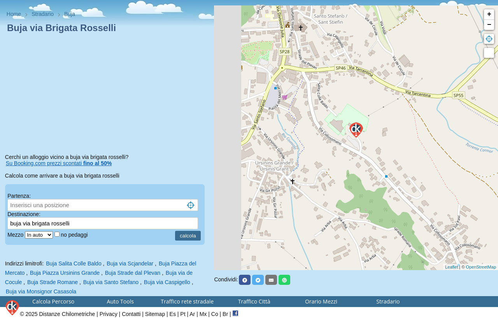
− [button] (489, 25)
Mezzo (16, 235)
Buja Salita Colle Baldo (73, 263)
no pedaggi (75, 235)
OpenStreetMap (481, 267)
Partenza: (19, 196)
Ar (192, 314)
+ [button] (489, 14)
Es (173, 314)
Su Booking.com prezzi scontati (59, 163)
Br (225, 314)
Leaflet (451, 267)
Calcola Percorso (53, 301)
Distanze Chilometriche (67, 314)
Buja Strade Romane (52, 282)
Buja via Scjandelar (130, 263)
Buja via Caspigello (167, 282)
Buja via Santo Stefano (111, 282)
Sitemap (155, 314)
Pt (182, 314)
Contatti (131, 314)
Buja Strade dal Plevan (132, 273)
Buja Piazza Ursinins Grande (65, 273)
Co (214, 314)
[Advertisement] (107, 94)
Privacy (108, 314)
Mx (203, 314)
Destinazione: (23, 214)
